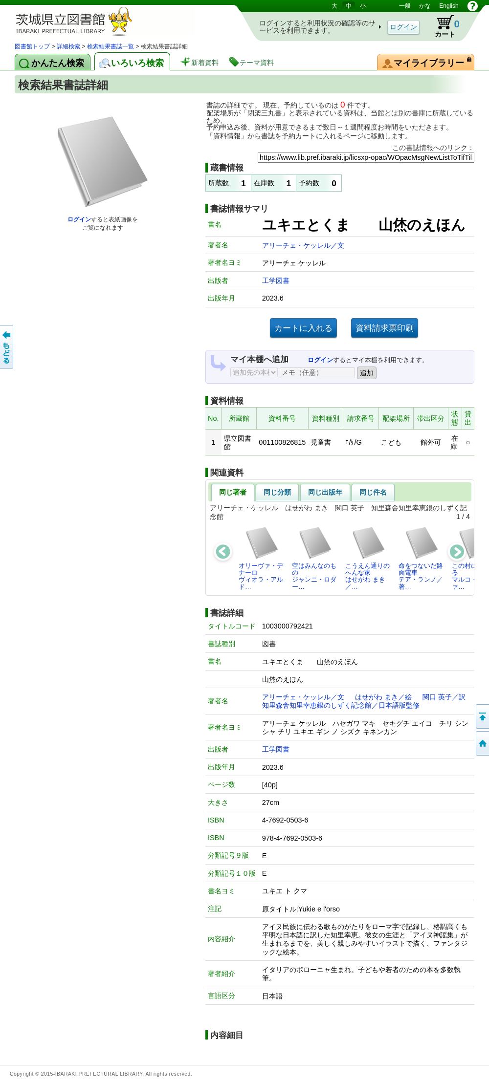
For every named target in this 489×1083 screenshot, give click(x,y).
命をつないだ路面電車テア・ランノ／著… (421, 558)
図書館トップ (32, 46)
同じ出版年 (325, 492)
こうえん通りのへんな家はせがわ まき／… (367, 558)
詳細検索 (68, 46)
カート (442, 26)
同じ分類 (277, 492)
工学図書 (275, 280)
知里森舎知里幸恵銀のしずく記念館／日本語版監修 (341, 705)
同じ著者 (232, 492)
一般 (405, 5)
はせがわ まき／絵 (383, 697)
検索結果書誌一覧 (110, 46)
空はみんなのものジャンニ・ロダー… (314, 558)
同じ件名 (373, 492)
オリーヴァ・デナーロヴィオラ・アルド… (261, 558)
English (448, 5)
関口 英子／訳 (444, 697)
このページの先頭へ (481, 716)
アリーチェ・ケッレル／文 (303, 245)
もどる (7, 347)
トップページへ (481, 743)
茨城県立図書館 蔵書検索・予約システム (117, 21)
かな (425, 5)
